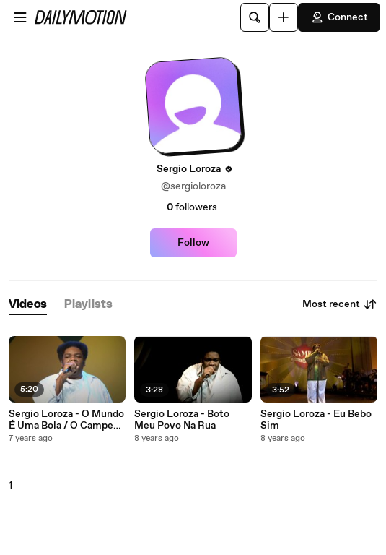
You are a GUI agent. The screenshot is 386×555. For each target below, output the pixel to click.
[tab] (28, 305)
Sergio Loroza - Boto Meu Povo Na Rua (181, 419)
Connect (339, 17)
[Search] (254, 17)
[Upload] (283, 17)
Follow (193, 242)
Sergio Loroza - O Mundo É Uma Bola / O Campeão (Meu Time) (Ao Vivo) (66, 419)
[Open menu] (20, 17)
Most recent (339, 304)
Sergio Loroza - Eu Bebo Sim (316, 419)
